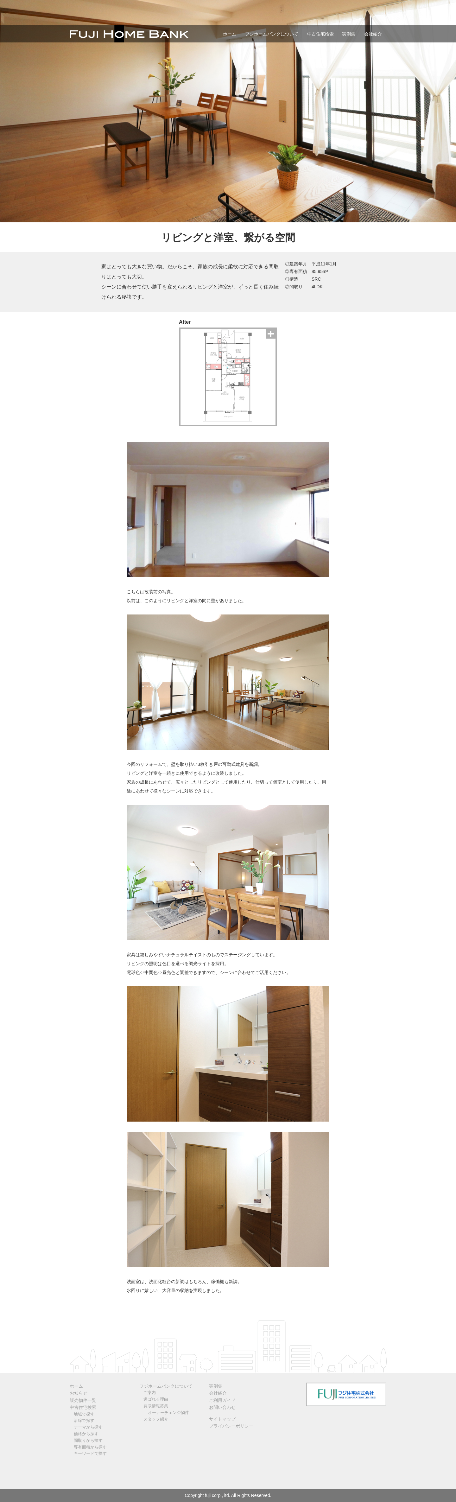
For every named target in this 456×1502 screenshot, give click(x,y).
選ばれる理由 (155, 1399)
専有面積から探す (90, 1447)
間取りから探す (88, 1440)
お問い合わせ (222, 1407)
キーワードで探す (90, 1453)
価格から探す (86, 1433)
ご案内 (149, 1392)
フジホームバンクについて (271, 33)
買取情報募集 (155, 1405)
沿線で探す (84, 1420)
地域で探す (84, 1414)
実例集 (348, 33)
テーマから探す (88, 1427)
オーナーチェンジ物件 (168, 1412)
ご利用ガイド (222, 1400)
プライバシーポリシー (231, 1426)
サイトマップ (222, 1419)
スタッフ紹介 (155, 1419)
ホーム (229, 33)
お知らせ (78, 1393)
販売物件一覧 (83, 1400)
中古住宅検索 (320, 33)
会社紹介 (373, 33)
